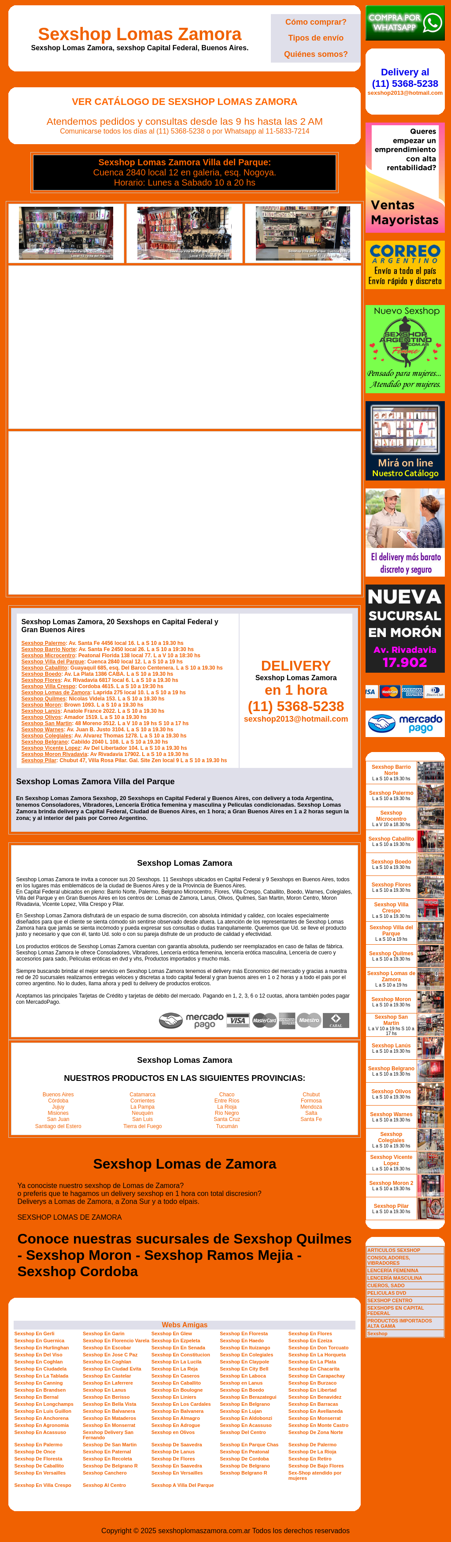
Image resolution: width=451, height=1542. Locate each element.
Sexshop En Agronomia (41, 1425)
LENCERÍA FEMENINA (392, 1270)
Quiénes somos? (316, 54)
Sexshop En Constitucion (181, 1354)
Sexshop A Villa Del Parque (183, 1485)
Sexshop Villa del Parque (52, 662)
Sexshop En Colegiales (246, 1354)
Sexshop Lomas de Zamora (55, 692)
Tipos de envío (316, 38)
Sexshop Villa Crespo (48, 686)
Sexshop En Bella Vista (109, 1404)
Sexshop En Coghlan (38, 1361)
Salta (311, 1113)
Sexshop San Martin (46, 723)
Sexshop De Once (34, 1451)
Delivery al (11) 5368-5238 (405, 78)
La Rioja (227, 1107)
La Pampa (142, 1107)
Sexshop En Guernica (39, 1340)
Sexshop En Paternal (107, 1451)
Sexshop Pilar (38, 760)
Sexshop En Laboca (243, 1375)
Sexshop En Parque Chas (249, 1444)
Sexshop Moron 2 (391, 1183)
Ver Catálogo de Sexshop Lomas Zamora (185, 101)
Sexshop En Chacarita (314, 1368)
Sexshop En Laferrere (108, 1383)
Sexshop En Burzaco (312, 1383)
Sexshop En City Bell (244, 1368)
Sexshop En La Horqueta (317, 1354)
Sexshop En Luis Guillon (42, 1411)
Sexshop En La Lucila (177, 1361)
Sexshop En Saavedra (177, 1465)
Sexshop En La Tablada (41, 1375)
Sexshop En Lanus (104, 1390)
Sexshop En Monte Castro (318, 1425)
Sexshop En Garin (104, 1333)
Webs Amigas (184, 1325)
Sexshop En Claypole (244, 1361)
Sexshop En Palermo (38, 1444)
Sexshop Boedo (41, 674)
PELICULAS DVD (387, 1293)
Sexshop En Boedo (242, 1390)
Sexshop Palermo (43, 643)
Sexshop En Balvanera (109, 1411)
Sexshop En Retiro (310, 1458)
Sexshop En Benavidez (314, 1397)
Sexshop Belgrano (44, 742)
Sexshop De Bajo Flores (316, 1465)
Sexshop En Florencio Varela (116, 1340)
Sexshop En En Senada (178, 1347)
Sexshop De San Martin (110, 1444)
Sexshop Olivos (41, 717)
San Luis (142, 1119)
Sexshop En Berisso (106, 1397)
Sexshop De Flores (173, 1458)
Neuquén (142, 1113)
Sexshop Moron (41, 705)
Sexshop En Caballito (176, 1383)
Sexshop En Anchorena (41, 1418)
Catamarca (142, 1094)
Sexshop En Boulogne (177, 1390)
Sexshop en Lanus (241, 1383)
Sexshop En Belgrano (245, 1404)
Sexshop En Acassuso (246, 1425)
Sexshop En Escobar (107, 1347)
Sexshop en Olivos (173, 1432)
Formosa (311, 1101)
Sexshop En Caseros (176, 1375)
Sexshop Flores (40, 680)
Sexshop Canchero (105, 1472)
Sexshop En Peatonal (244, 1451)
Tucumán (227, 1126)
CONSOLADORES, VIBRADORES (388, 1260)
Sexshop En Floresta (244, 1333)
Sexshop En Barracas (313, 1404)
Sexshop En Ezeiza (310, 1340)
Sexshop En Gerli (34, 1333)
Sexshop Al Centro (104, 1485)
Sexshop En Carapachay (316, 1375)
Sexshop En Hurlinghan (41, 1347)
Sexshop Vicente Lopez (50, 748)
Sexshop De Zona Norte (315, 1432)
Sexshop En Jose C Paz (110, 1354)
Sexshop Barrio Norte (48, 649)
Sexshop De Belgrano (245, 1465)
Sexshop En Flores (310, 1333)
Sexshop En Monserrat (314, 1418)
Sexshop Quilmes (43, 699)
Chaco (227, 1094)
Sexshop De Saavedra (177, 1444)
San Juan (58, 1119)
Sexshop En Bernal (36, 1397)
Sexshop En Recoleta (107, 1458)
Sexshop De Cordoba (244, 1458)
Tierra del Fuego (142, 1126)
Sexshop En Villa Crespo (42, 1485)
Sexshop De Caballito (38, 1465)
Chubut (311, 1094)
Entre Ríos (227, 1101)
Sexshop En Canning (38, 1383)
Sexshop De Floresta (38, 1458)
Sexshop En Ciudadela (40, 1368)
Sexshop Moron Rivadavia (54, 754)
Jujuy (58, 1107)
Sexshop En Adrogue (176, 1425)
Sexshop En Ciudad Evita (112, 1368)
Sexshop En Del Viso (38, 1354)
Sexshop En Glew (172, 1333)
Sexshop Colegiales (46, 736)
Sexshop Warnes (42, 729)
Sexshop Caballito (44, 668)
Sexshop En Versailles (40, 1472)
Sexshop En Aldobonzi (246, 1418)
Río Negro (227, 1113)
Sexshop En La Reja (175, 1368)
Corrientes (142, 1101)
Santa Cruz (227, 1119)
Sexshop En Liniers (174, 1397)
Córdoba (58, 1101)
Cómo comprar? (316, 22)
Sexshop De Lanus (173, 1451)
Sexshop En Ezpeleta (176, 1340)
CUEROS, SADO (386, 1285)
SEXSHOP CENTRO (390, 1300)
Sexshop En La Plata (312, 1361)
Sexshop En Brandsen (40, 1390)
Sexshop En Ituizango (245, 1347)
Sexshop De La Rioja (312, 1451)
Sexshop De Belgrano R (110, 1465)
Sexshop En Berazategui (248, 1397)
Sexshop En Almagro (176, 1418)
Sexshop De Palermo (312, 1444)
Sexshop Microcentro (48, 655)
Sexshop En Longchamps (43, 1404)
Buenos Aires (58, 1094)
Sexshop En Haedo (242, 1340)
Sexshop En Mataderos (109, 1418)
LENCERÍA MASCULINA (394, 1278)
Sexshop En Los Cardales (181, 1404)
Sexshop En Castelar (107, 1375)
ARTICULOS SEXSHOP (393, 1250)
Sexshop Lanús (40, 711)
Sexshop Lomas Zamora (139, 34)
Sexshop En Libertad (312, 1390)
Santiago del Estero (58, 1126)
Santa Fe (311, 1119)
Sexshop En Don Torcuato (318, 1347)
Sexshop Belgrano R (243, 1472)
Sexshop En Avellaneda (315, 1411)
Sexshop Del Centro (243, 1432)
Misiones (58, 1113)
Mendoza (311, 1107)
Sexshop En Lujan (241, 1411)
